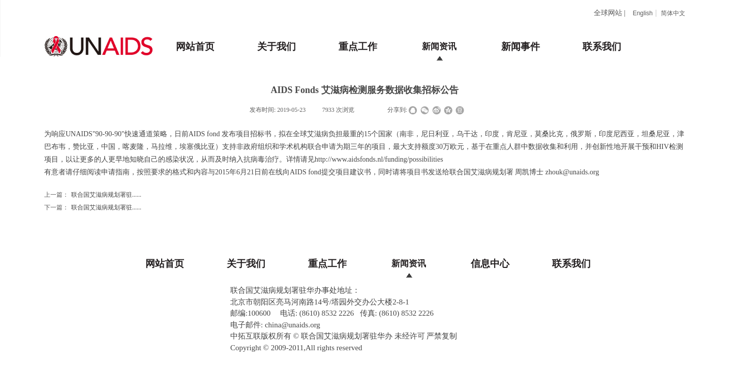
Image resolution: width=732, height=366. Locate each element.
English (643, 13)
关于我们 (276, 46)
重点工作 (358, 46)
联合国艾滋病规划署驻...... (92, 195)
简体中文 (673, 13)
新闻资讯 (439, 46)
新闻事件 (520, 46)
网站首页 (195, 46)
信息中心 (490, 263)
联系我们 (602, 46)
